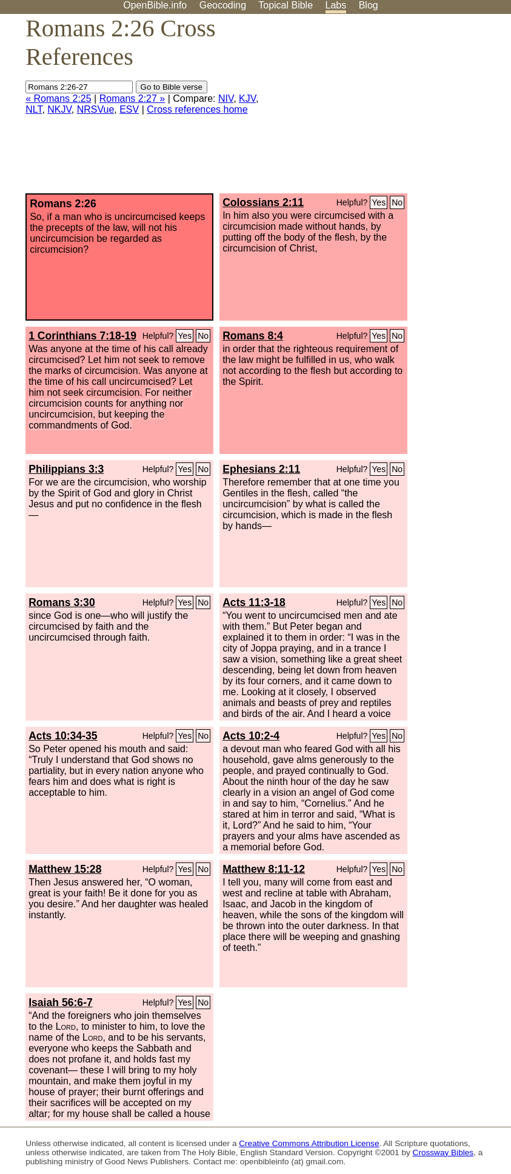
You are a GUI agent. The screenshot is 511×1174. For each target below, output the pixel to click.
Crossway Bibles (443, 1152)
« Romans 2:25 (58, 98)
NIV (225, 98)
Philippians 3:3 (66, 469)
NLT (33, 109)
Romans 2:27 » (132, 98)
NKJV (59, 109)
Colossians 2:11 (263, 202)
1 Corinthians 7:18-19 (82, 336)
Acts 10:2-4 (250, 736)
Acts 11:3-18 (254, 602)
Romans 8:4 (252, 336)
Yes (379, 202)
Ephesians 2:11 (261, 469)
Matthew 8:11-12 (263, 869)
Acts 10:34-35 (62, 736)
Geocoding (222, 5)
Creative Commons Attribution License (309, 1143)
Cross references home (197, 109)
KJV (247, 98)
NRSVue (96, 109)
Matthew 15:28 (64, 869)
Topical (285, 5)
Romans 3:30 (61, 602)
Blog (368, 5)
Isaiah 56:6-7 (60, 1002)
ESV (129, 109)
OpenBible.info (155, 5)
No (397, 202)
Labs (336, 5)
